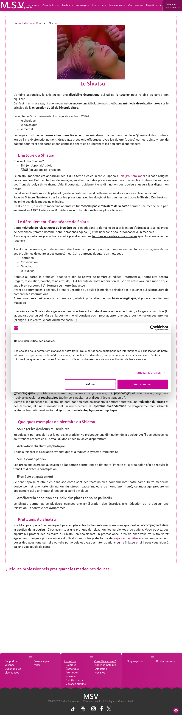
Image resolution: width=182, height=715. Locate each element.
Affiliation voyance (101, 670)
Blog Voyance (135, 661)
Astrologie (82, 5)
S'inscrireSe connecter (173, 6)
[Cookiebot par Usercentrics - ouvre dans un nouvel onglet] (152, 328)
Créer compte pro (105, 665)
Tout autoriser (143, 384)
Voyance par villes (41, 663)
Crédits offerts (74, 680)
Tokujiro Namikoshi (132, 176)
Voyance (33, 5)
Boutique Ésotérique (72, 666)
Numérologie (117, 5)
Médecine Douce (34, 23)
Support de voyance (11, 663)
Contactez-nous (165, 661)
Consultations (50, 5)
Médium (67, 5)
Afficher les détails (149, 373)
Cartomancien (135, 5)
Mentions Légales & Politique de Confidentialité (108, 701)
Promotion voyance (72, 674)
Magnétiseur (153, 5)
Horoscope (99, 5)
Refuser (90, 384)
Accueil (19, 23)
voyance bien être (126, 538)
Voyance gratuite (76, 684)
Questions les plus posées (13, 670)
